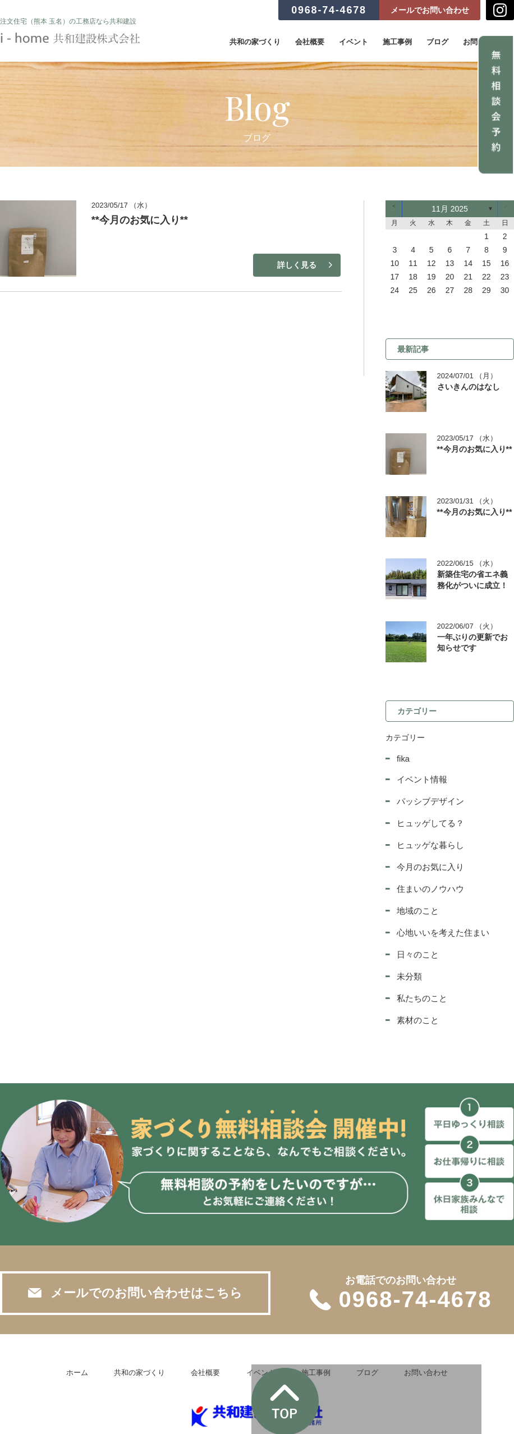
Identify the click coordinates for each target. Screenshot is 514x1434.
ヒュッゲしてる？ (428, 798)
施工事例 (397, 42)
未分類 (408, 947)
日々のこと (416, 926)
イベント (353, 42)
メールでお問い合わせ (430, 10)
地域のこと (416, 883)
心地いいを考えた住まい (440, 905)
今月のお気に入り (428, 841)
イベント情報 (420, 756)
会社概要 (309, 42)
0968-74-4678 (328, 10)
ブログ (437, 42)
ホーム (98, 1343)
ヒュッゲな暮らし (428, 819)
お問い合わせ (406, 1343)
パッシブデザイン (428, 777)
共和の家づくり (255, 42)
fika (403, 735)
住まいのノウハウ (428, 862)
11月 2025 (450, 208)
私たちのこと (420, 969)
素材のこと (416, 990)
